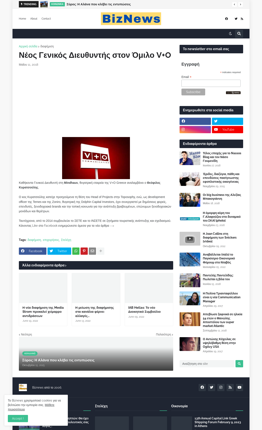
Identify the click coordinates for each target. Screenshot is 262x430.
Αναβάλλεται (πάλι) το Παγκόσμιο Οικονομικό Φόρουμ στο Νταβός (219, 258)
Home (22, 18)
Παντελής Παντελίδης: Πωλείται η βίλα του (218, 277)
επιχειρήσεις (51, 240)
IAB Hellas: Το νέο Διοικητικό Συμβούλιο (144, 310)
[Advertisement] (96, 102)
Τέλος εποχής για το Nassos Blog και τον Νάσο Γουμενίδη (222, 157)
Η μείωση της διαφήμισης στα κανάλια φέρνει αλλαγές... (94, 312)
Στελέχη (66, 240)
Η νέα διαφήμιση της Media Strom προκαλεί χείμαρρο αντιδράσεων (43, 312)
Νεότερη (26, 334)
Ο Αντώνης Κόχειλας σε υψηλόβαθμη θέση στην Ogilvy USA (219, 342)
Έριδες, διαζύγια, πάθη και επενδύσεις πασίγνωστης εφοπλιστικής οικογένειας (221, 177)
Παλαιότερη (163, 334)
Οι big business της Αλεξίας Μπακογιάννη (222, 196)
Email (186, 77)
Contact (46, 18)
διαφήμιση (47, 46)
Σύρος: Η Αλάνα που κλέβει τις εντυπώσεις (99, 4)
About (33, 18)
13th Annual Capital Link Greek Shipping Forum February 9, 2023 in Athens (218, 422)
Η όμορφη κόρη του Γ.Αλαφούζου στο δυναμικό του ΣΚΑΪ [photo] (222, 216)
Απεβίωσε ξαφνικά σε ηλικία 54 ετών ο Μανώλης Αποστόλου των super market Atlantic (222, 320)
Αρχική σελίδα (28, 46)
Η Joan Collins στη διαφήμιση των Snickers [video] (220, 237)
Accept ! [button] (18, 418)
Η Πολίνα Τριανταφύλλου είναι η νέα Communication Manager (221, 297)
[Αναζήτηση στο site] (207, 363)
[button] (234, 4)
